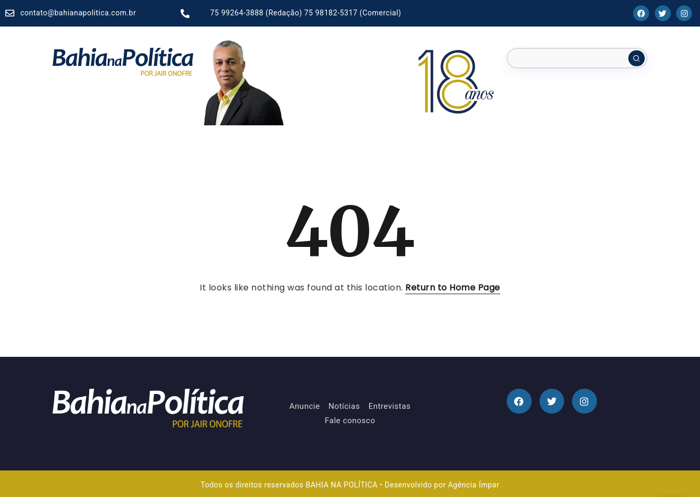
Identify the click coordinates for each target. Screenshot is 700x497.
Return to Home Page (452, 287)
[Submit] (636, 58)
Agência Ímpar (473, 485)
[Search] (577, 58)
